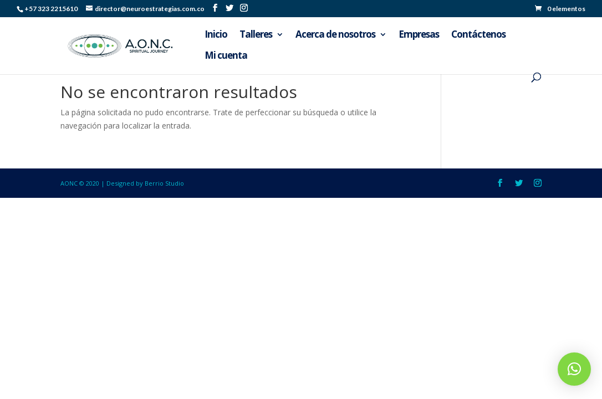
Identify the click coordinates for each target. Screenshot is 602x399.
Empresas (419, 35)
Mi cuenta (226, 57)
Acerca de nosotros (335, 35)
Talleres (255, 35)
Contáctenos (478, 35)
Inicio (216, 35)
